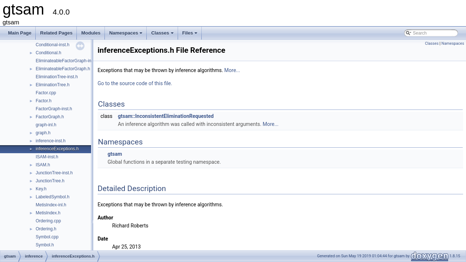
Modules (90, 33)
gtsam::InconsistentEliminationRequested (166, 116)
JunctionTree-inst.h (54, 172)
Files (190, 35)
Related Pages (56, 33)
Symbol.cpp (47, 236)
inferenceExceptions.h (57, 148)
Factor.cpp (46, 92)
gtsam (114, 154)
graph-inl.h (46, 124)
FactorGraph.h (50, 116)
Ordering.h (46, 228)
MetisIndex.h (48, 212)
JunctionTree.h (50, 180)
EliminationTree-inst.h (57, 76)
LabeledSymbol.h (53, 196)
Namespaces (126, 35)
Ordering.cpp (48, 220)
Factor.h (43, 100)
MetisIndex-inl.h (51, 204)
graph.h (43, 132)
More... (232, 70)
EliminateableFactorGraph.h (63, 68)
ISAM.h (43, 164)
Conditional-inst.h (53, 44)
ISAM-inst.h (47, 156)
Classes (162, 35)
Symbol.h (45, 244)
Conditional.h (48, 52)
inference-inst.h (51, 140)
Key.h (41, 188)
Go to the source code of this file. (135, 83)
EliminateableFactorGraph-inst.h (67, 60)
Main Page (19, 33)
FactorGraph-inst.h (54, 108)
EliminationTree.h (53, 84)
